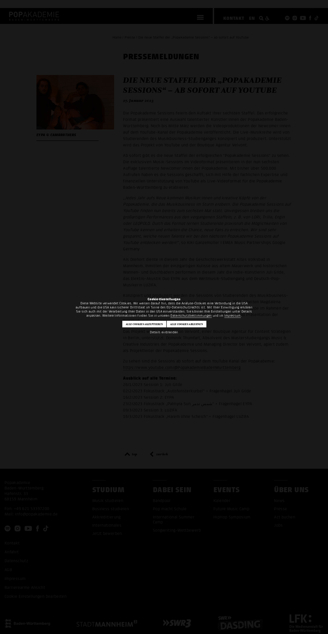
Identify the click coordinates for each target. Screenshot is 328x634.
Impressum (232, 316)
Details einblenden (164, 332)
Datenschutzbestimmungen (191, 316)
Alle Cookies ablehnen (186, 324)
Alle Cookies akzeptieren (144, 324)
